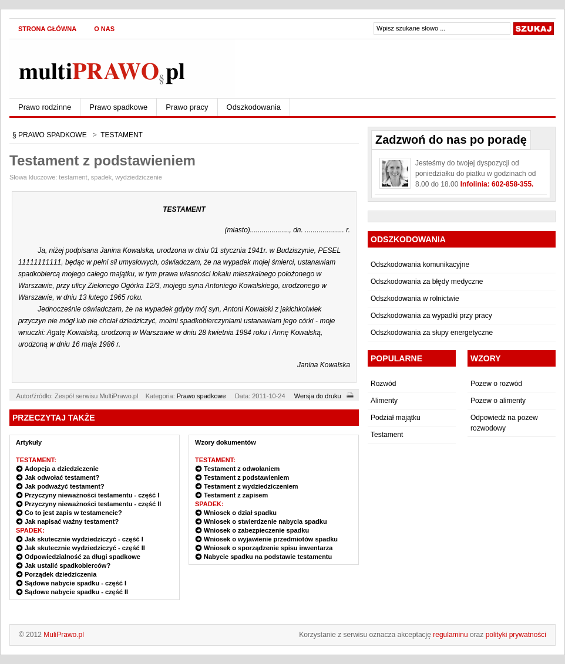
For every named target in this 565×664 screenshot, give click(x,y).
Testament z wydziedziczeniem (251, 486)
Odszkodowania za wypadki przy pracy (431, 315)
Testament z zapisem (236, 495)
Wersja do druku (325, 395)
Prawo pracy (187, 107)
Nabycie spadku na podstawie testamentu (268, 556)
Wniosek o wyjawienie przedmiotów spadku (271, 539)
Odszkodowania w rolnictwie (415, 298)
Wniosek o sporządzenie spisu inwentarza (268, 547)
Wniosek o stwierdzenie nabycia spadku (265, 521)
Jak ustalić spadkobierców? (67, 565)
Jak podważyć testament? (65, 486)
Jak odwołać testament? (62, 477)
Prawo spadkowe (118, 107)
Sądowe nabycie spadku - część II (76, 591)
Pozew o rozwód (496, 384)
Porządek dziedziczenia (60, 574)
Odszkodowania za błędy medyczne (427, 281)
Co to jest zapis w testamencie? (73, 512)
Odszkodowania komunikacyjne (420, 264)
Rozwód (383, 384)
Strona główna (47, 28)
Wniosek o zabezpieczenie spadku (256, 530)
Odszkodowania (254, 107)
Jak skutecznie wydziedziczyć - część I (84, 539)
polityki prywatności (516, 635)
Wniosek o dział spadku (240, 512)
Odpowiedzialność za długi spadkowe (82, 556)
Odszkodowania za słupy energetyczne (432, 332)
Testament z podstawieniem (246, 477)
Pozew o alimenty (498, 401)
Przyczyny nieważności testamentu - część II (93, 503)
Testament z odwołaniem (242, 468)
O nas (104, 28)
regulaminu (450, 635)
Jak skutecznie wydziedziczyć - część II (85, 547)
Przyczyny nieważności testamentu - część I (92, 495)
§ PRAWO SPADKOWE (49, 135)
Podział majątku (396, 418)
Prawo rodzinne (44, 107)
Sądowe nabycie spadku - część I (75, 583)
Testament (387, 435)
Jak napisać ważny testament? (72, 521)
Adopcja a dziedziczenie (62, 468)
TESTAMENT (121, 135)
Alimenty (384, 401)
